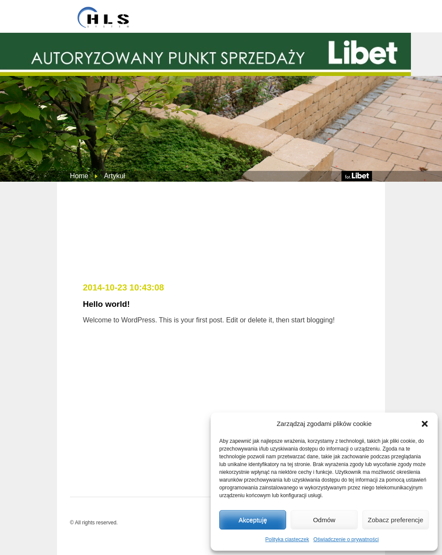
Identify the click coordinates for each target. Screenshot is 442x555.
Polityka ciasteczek (287, 539)
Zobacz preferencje (395, 519)
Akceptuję (253, 519)
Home (79, 176)
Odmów (324, 519)
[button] (424, 423)
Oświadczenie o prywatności (346, 539)
